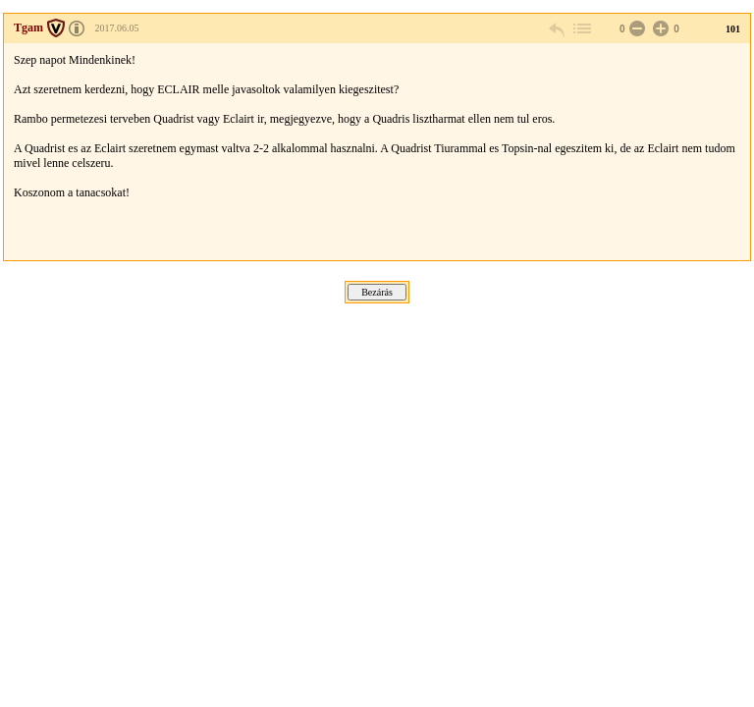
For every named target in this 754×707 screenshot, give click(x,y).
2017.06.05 (117, 28)
